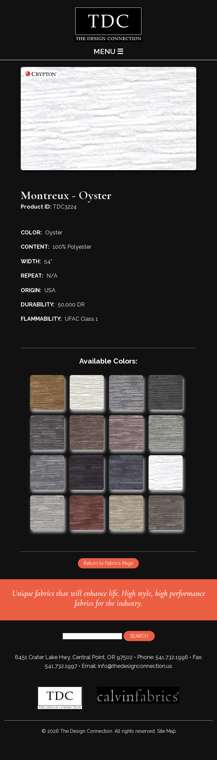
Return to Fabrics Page (108, 563)
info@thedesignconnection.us (135, 666)
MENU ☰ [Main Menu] (108, 51)
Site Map (166, 731)
